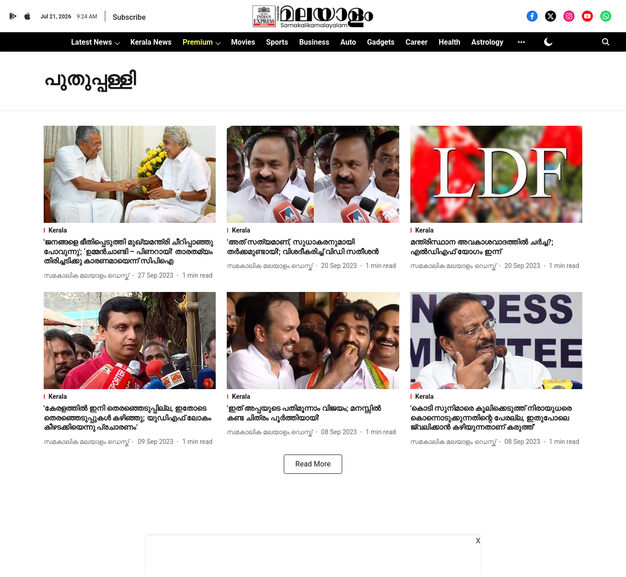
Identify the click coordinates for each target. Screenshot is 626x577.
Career (417, 42)
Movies (243, 42)
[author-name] (88, 275)
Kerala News (150, 42)
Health (449, 42)
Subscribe (129, 17)
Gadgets (381, 42)
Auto (348, 42)
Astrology (487, 42)
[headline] (130, 252)
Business (314, 42)
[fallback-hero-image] (130, 174)
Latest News (91, 42)
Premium (198, 42)
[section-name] (130, 230)
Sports (277, 42)
